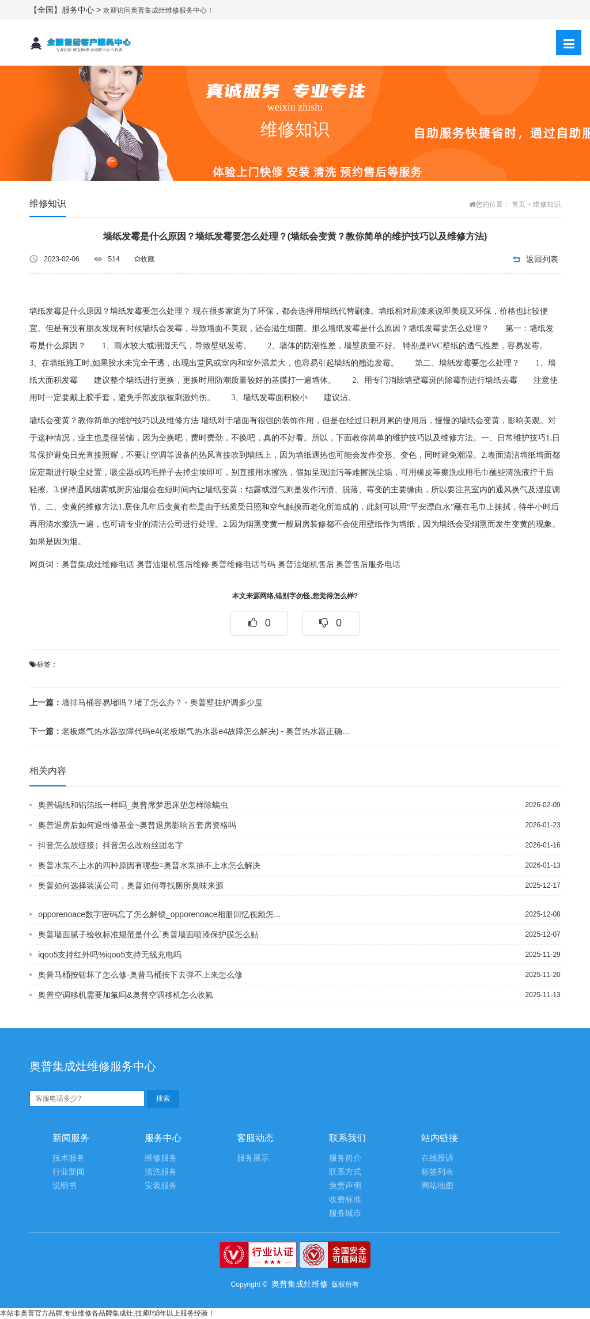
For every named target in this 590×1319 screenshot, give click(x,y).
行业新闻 (68, 1172)
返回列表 (542, 259)
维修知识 (547, 204)
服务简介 (345, 1158)
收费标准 (345, 1199)
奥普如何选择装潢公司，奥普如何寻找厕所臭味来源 (131, 885)
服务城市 (345, 1213)
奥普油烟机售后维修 (173, 564)
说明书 (64, 1185)
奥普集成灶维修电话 (98, 564)
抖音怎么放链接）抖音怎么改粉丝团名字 (110, 845)
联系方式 (345, 1172)
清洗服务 (161, 1172)
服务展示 (253, 1158)
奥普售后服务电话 (368, 564)
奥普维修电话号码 (243, 564)
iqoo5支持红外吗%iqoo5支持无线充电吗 (109, 954)
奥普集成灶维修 (299, 1283)
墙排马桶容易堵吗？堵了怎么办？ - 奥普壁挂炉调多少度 (145, 702)
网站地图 (437, 1185)
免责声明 (345, 1185)
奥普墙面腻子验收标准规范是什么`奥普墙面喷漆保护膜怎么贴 (148, 934)
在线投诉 (437, 1158)
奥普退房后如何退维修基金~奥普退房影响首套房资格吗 (137, 825)
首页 (518, 204)
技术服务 (68, 1158)
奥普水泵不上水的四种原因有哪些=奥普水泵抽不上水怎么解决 (149, 865)
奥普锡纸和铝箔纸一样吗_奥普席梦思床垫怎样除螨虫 (133, 804)
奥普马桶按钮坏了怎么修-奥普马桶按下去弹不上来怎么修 (140, 974)
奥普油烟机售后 (306, 564)
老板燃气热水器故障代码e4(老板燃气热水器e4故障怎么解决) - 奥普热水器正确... (189, 731)
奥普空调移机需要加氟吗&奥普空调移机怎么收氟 (125, 994)
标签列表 (437, 1172)
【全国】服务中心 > (66, 9)
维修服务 (161, 1158)
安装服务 (161, 1185)
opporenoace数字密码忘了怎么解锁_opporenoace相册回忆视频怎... (159, 914)
